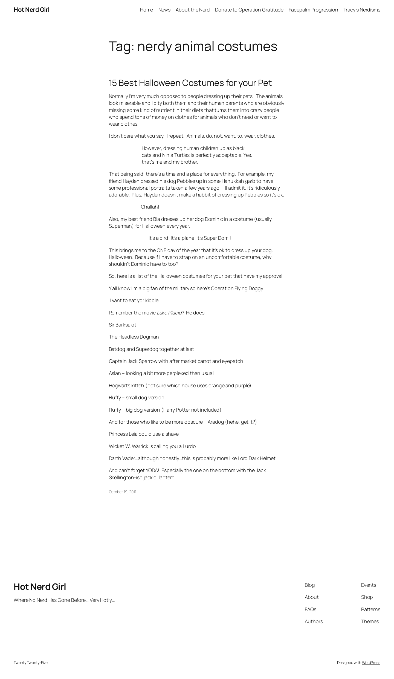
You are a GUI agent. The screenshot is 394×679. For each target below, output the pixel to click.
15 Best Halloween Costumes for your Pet (190, 83)
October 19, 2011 (122, 491)
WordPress (371, 662)
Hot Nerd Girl (32, 9)
